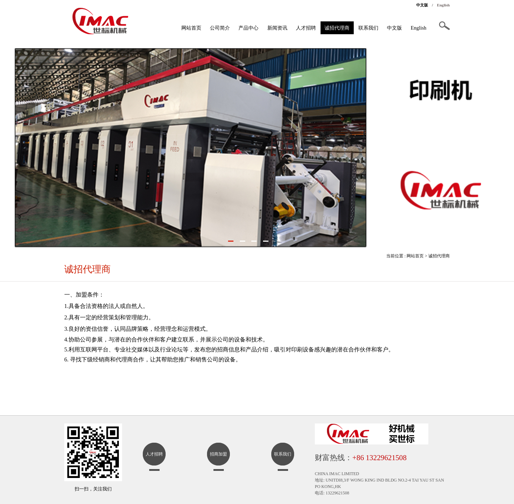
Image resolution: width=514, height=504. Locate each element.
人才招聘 (306, 28)
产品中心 (248, 28)
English (443, 5)
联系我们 (368, 28)
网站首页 (191, 28)
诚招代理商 (336, 28)
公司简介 (220, 28)
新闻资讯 (277, 28)
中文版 (422, 5)
